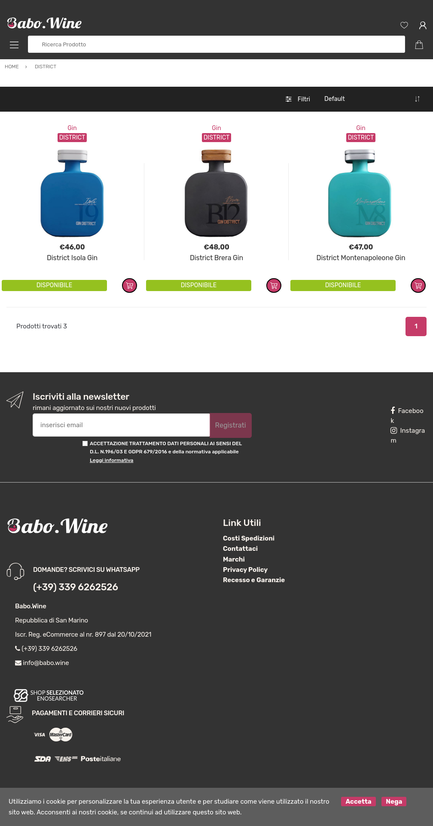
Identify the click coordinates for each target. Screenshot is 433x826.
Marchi (234, 559)
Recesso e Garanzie (254, 580)
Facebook (406, 416)
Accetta (358, 801)
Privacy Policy (245, 570)
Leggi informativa (111, 460)
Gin (71, 128)
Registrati (230, 425)
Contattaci (240, 549)
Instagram (407, 435)
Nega (394, 801)
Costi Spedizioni (248, 538)
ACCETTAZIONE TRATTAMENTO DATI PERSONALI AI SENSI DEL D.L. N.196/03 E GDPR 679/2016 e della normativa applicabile (166, 451)
